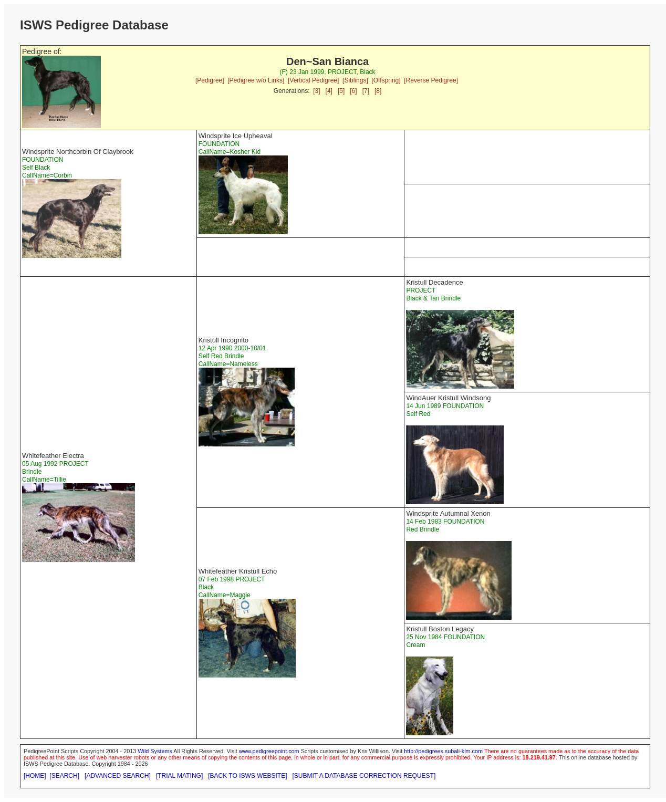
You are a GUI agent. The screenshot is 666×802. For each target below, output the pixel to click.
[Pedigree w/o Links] (255, 80)
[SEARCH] (64, 775)
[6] (353, 91)
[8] (377, 91)
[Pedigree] (209, 80)
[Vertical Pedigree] (313, 80)
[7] (365, 91)
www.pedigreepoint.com (269, 751)
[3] (316, 91)
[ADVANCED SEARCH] (118, 775)
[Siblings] (355, 80)
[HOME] (35, 775)
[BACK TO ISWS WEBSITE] (247, 775)
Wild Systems (155, 751)
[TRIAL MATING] (179, 775)
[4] (329, 91)
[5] (341, 91)
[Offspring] (385, 80)
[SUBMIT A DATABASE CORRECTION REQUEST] (364, 775)
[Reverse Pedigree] (431, 80)
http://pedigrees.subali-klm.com (443, 751)
